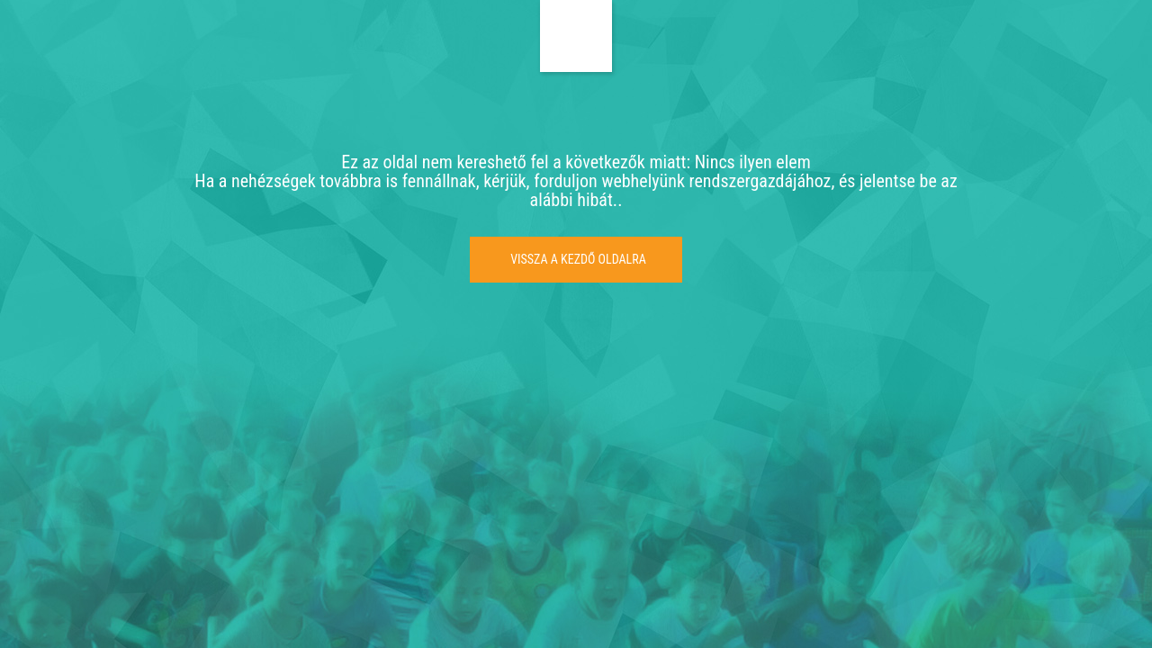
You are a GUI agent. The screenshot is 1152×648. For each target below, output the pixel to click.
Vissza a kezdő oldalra (578, 259)
